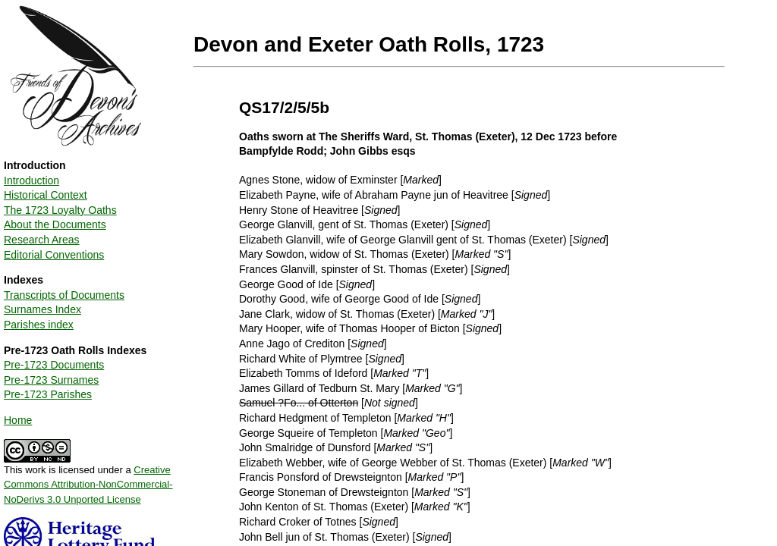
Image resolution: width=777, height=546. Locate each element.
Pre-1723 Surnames (51, 380)
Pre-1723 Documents (54, 365)
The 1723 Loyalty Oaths (60, 210)
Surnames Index (42, 309)
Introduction (31, 180)
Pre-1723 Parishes (48, 394)
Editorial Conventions (54, 255)
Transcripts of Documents (64, 295)
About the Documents (55, 224)
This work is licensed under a (88, 479)
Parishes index (39, 324)
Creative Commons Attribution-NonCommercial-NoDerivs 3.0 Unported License (88, 484)
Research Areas (42, 240)
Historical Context (45, 195)
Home (18, 420)
